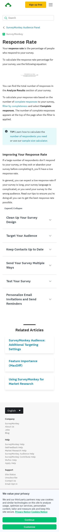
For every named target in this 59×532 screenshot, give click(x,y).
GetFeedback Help (14, 447)
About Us (9, 426)
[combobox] (14, 410)
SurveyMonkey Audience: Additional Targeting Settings (27, 344)
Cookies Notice (39, 511)
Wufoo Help (11, 460)
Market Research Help (15, 450)
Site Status (10, 474)
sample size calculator (34, 140)
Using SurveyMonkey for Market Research (26, 381)
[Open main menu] (50, 5)
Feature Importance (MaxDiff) (23, 363)
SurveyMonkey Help (14, 444)
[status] (29, 136)
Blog (7, 432)
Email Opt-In (11, 483)
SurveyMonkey (12, 423)
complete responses (26, 101)
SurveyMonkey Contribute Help (20, 456)
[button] (29, 220)
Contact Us (10, 480)
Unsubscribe (11, 477)
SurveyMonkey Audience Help (19, 453)
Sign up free (35, 4)
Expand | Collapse (13, 208)
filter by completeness (15, 106)
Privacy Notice (23, 511)
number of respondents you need (28, 136)
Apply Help (10, 463)
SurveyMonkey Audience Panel (23, 27)
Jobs (7, 429)
